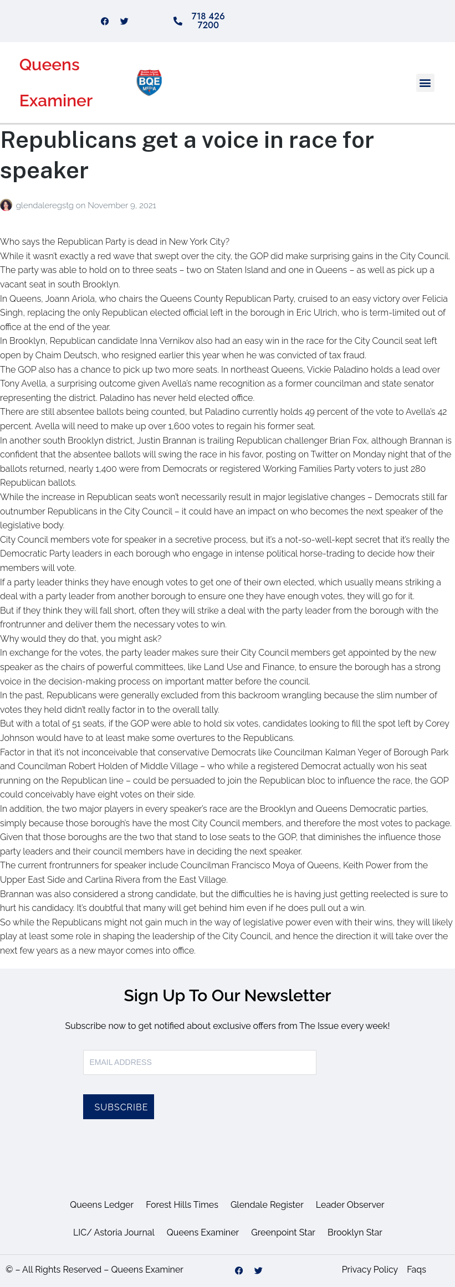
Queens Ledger (102, 1205)
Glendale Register (267, 1205)
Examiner (56, 100)
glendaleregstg (46, 205)
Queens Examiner (203, 1232)
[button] (425, 83)
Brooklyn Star (355, 1232)
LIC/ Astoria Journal (114, 1232)
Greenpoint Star (283, 1232)
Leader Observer (350, 1205)
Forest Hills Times (182, 1205)
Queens (49, 64)
